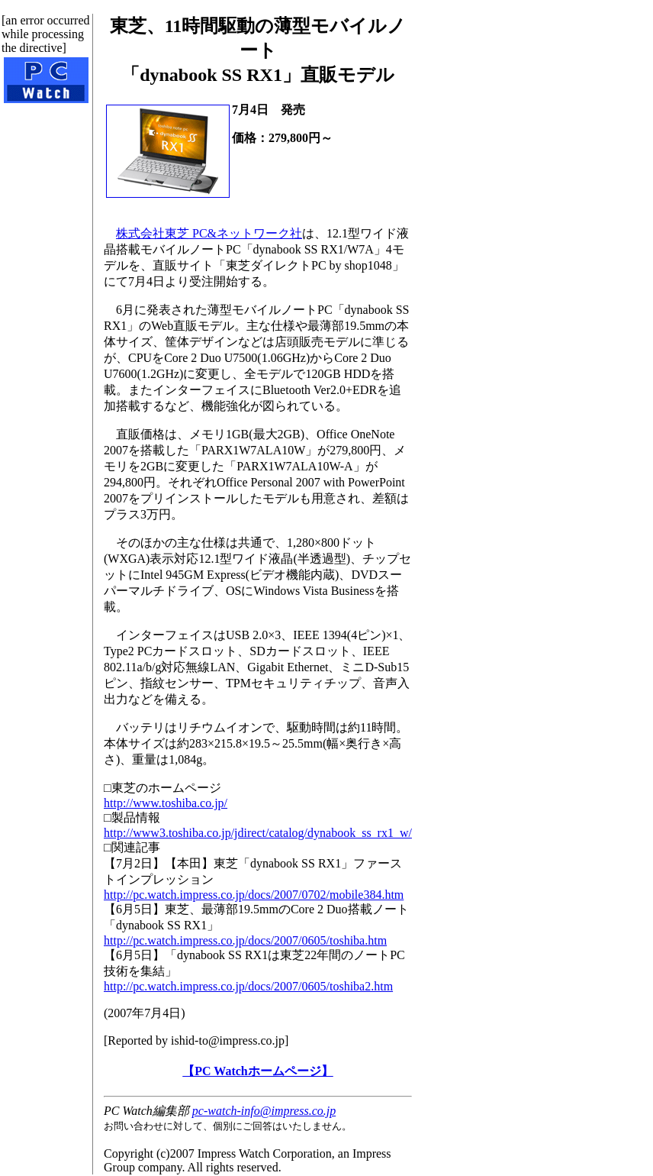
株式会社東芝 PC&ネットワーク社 (209, 233)
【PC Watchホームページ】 (257, 1071)
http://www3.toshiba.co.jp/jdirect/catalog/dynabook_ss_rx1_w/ (258, 832)
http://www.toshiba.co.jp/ (165, 802)
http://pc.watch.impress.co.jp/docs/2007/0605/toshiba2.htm (248, 986)
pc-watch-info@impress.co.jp (264, 1110)
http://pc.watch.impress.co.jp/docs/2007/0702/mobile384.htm (254, 894)
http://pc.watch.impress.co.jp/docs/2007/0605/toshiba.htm (245, 940)
